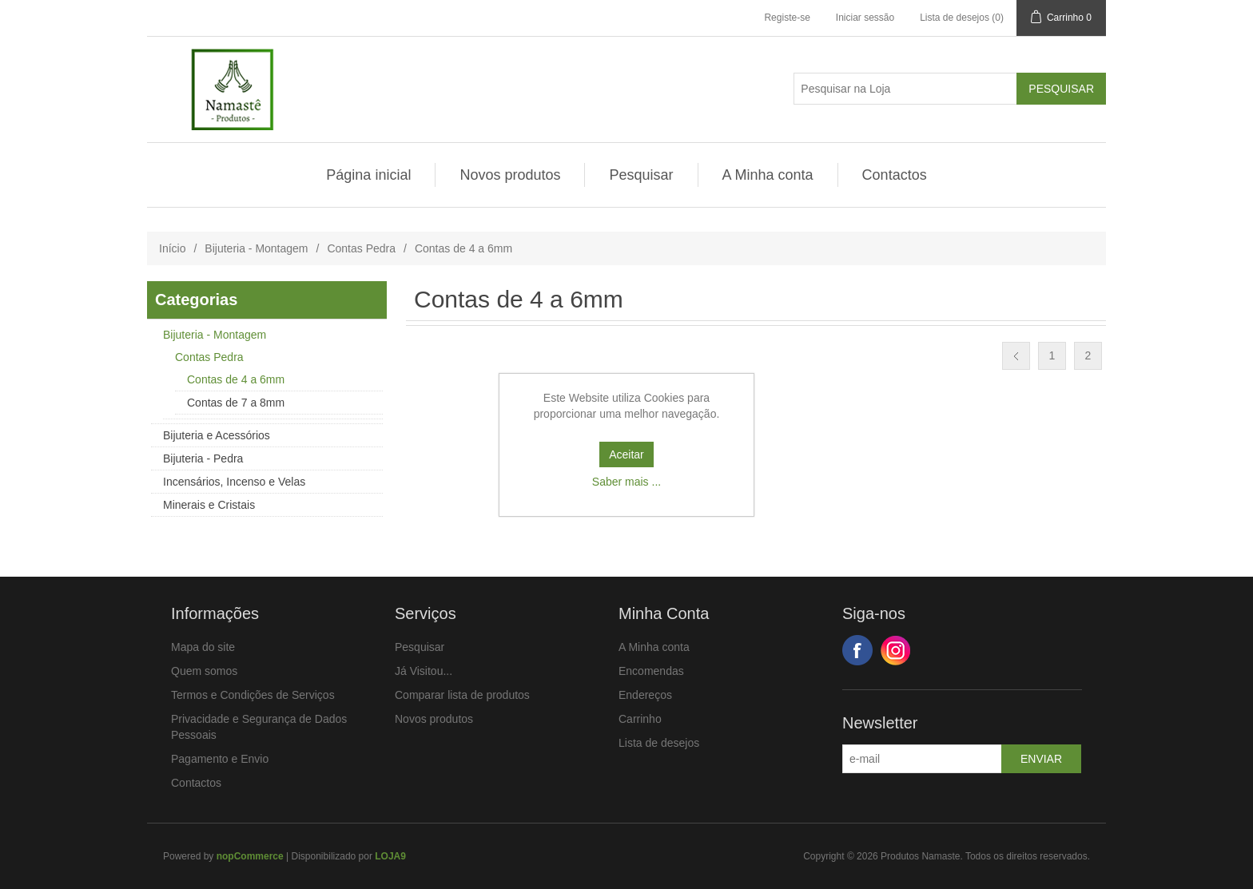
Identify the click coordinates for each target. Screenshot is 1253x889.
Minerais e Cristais (209, 504)
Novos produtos (509, 175)
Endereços (645, 695)
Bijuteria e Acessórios (216, 435)
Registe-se (786, 17)
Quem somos (204, 671)
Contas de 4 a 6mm (235, 379)
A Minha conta (767, 175)
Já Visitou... (423, 671)
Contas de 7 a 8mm (235, 402)
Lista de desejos (659, 742)
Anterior (1016, 356)
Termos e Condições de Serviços (253, 695)
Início (172, 248)
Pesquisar (641, 175)
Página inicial (368, 175)
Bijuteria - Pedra (203, 458)
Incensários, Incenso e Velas (234, 481)
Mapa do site (203, 647)
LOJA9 (390, 856)
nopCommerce (250, 856)
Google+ (896, 650)
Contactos (894, 175)
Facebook (857, 650)
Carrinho (640, 718)
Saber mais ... (626, 481)
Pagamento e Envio (219, 758)
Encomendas (651, 671)
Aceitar (626, 454)
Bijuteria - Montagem (256, 248)
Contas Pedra (361, 248)
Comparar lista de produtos (462, 695)
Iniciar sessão (865, 17)
